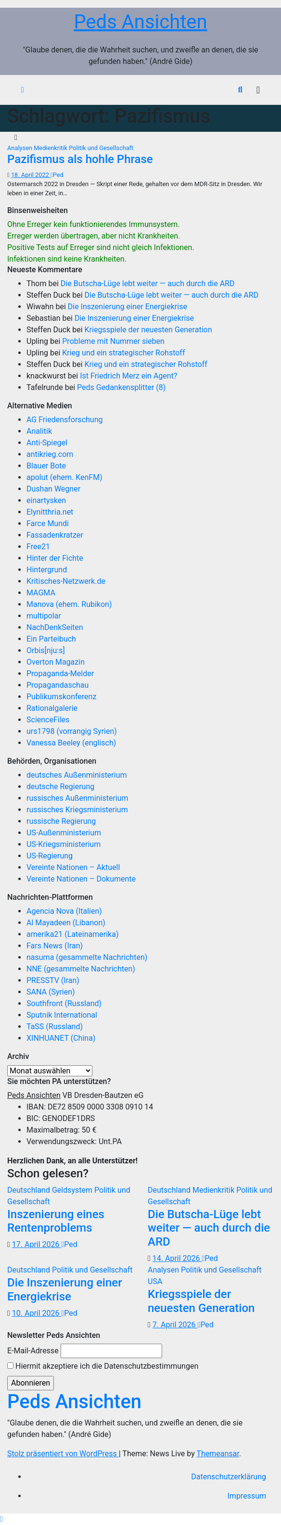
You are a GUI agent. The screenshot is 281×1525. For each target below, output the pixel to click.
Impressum (247, 1495)
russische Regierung (61, 821)
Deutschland (29, 1190)
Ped (57, 174)
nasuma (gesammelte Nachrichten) (86, 957)
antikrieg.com (49, 454)
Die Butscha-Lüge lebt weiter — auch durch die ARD (148, 283)
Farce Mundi (47, 523)
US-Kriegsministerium (63, 844)
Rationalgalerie (51, 708)
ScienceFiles (47, 719)
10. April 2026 (37, 1313)
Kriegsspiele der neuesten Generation (148, 329)
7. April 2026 (175, 1324)
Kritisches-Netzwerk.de (65, 581)
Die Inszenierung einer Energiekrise (127, 306)
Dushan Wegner (53, 488)
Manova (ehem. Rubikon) (69, 604)
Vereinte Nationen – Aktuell (73, 867)
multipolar (43, 615)
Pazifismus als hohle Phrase (80, 159)
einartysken (46, 500)
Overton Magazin (55, 662)
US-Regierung (49, 855)
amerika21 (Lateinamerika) (72, 934)
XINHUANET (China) (60, 1038)
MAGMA (40, 592)
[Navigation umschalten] (258, 90)
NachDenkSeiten (54, 627)
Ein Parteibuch (51, 638)
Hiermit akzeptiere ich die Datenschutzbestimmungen (102, 1366)
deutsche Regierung (60, 786)
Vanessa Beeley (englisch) (71, 742)
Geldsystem (73, 1190)
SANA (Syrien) (50, 991)
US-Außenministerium (63, 832)
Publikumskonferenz (61, 696)
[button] (240, 89)
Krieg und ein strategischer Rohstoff (123, 352)
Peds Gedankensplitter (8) (121, 387)
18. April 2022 (31, 174)
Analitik (39, 431)
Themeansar (217, 1453)
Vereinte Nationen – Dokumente (81, 878)
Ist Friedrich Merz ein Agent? (128, 375)
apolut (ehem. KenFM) (64, 477)
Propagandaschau (57, 685)
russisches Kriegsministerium (77, 809)
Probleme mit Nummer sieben (113, 341)
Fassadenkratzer (54, 535)
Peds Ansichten (140, 22)
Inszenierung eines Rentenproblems (55, 1221)
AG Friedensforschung (64, 419)
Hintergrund (46, 569)
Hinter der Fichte (54, 558)
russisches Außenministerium (77, 798)
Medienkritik (51, 147)
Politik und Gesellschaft (101, 147)
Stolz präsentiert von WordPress (63, 1453)
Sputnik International (61, 1015)
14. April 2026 (177, 1258)
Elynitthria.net (49, 512)
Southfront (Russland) (64, 1003)
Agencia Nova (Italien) (64, 911)
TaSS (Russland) (54, 1026)
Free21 (38, 546)
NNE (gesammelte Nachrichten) (80, 968)
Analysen (20, 147)
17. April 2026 (37, 1244)
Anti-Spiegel (46, 442)
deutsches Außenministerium (76, 775)
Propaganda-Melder (60, 673)
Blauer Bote (46, 465)
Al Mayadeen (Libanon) (65, 922)
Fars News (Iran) (54, 945)
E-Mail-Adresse (33, 1350)
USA (155, 1281)
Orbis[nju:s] (45, 650)
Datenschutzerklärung (228, 1476)
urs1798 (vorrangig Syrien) (71, 731)
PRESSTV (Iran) (52, 980)
